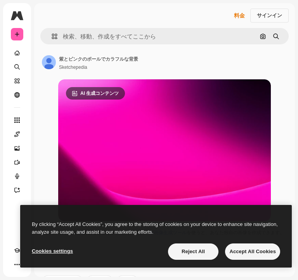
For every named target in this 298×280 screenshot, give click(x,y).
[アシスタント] (17, 190)
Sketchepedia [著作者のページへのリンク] (73, 67)
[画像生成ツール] (17, 148)
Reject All (193, 251)
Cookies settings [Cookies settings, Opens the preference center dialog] (52, 251)
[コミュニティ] (17, 95)
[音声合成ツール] (17, 176)
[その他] (17, 264)
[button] (51, 36)
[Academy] (17, 250)
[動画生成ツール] (17, 162)
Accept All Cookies (252, 251)
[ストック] (17, 81)
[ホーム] (17, 53)
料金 (239, 15)
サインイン (269, 15)
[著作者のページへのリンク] (49, 62)
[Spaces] (17, 134)
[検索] (17, 67)
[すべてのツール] (17, 120)
